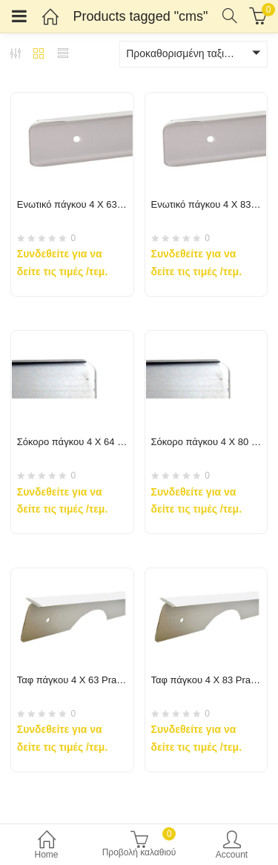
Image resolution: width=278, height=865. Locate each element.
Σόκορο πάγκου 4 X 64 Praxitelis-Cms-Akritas (114, 441)
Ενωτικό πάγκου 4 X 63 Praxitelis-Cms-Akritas (115, 204)
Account (231, 846)
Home (46, 846)
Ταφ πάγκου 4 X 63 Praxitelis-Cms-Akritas (106, 679)
